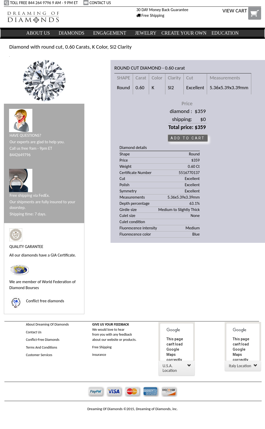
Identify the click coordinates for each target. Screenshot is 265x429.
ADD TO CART (188, 138)
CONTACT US (97, 2)
